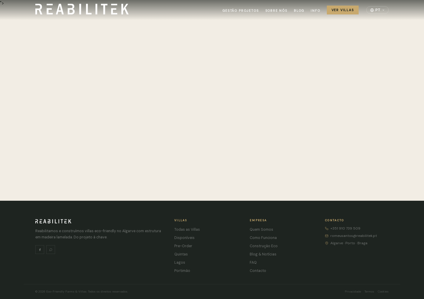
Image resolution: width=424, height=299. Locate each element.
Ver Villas (343, 10)
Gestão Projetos (240, 11)
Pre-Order (183, 246)
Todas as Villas (187, 229)
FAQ (253, 262)
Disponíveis (184, 237)
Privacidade (353, 291)
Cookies (383, 291)
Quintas (181, 254)
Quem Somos (261, 229)
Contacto (258, 270)
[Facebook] (39, 249)
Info (315, 11)
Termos (369, 291)
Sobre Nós (276, 11)
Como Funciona (263, 237)
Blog (299, 11)
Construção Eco (264, 246)
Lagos (179, 262)
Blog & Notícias (263, 254)
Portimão (182, 270)
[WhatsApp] (50, 249)
